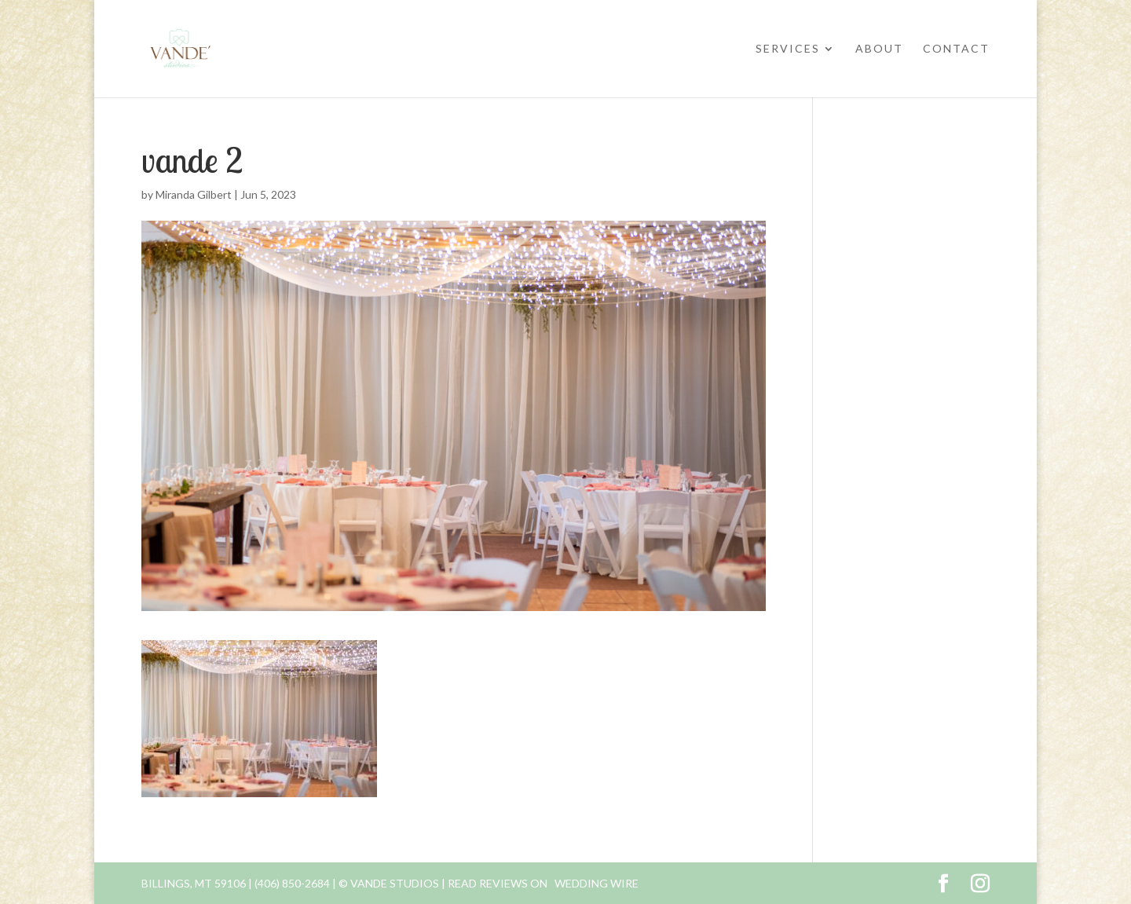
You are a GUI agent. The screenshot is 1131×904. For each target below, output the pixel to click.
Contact (956, 49)
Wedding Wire (597, 883)
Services (788, 49)
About (879, 49)
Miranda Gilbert (194, 194)
